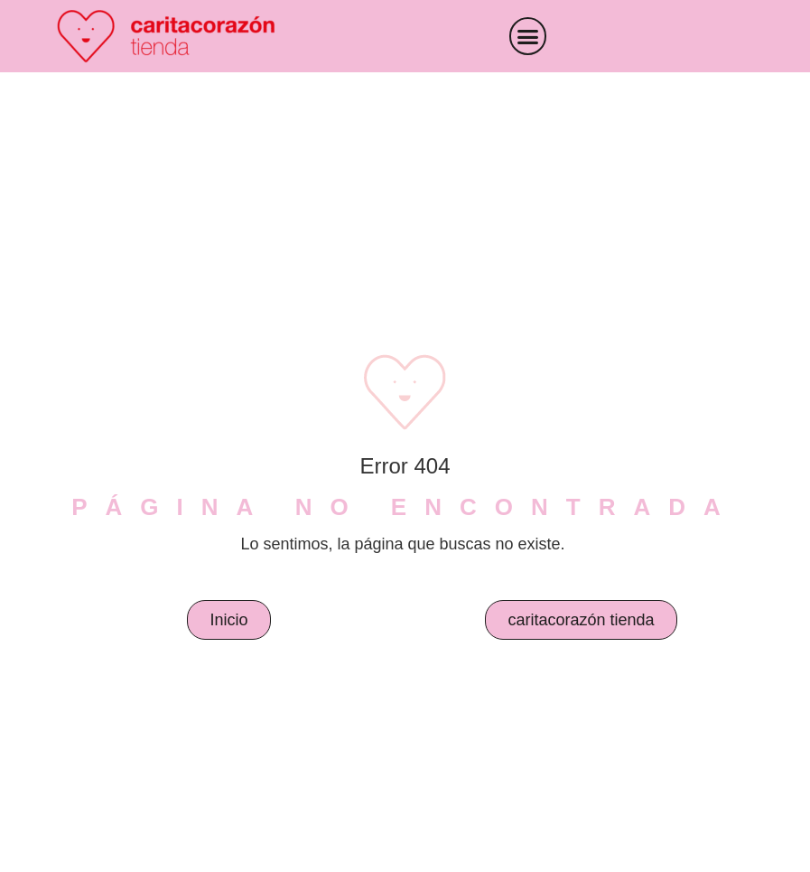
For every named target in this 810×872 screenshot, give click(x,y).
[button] (528, 36)
